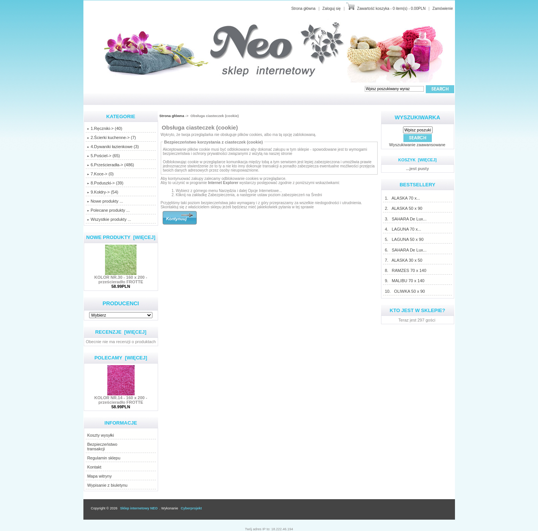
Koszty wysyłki (100, 435)
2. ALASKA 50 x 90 (403, 208)
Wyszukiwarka (417, 117)
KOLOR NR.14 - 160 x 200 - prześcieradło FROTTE (120, 398)
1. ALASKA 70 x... (402, 198)
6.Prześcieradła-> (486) (110, 164)
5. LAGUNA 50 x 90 (403, 239)
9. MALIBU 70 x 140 (404, 280)
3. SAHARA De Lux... (405, 219)
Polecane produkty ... (108, 210)
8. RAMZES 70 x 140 (405, 270)
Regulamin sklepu (103, 458)
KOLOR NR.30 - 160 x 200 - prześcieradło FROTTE (120, 277)
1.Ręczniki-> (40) (104, 128)
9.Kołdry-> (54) (102, 192)
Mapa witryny (99, 476)
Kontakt (94, 467)
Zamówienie (443, 8)
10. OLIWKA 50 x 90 (404, 291)
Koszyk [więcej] (417, 160)
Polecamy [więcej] (120, 358)
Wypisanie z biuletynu (107, 485)
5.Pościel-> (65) (103, 155)
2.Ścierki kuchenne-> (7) (111, 137)
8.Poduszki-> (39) (105, 183)
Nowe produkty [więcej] (120, 237)
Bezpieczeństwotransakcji (102, 446)
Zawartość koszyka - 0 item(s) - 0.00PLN (391, 8)
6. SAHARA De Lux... (405, 250)
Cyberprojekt (191, 508)
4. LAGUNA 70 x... (402, 229)
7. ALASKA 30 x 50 (403, 260)
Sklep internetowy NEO (139, 508)
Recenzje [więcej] (120, 332)
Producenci (120, 303)
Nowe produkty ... (105, 201)
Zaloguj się (331, 8)
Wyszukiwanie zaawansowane (417, 144)
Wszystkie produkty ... (109, 219)
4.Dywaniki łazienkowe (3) (113, 146)
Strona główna (303, 8)
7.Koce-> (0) (100, 174)
